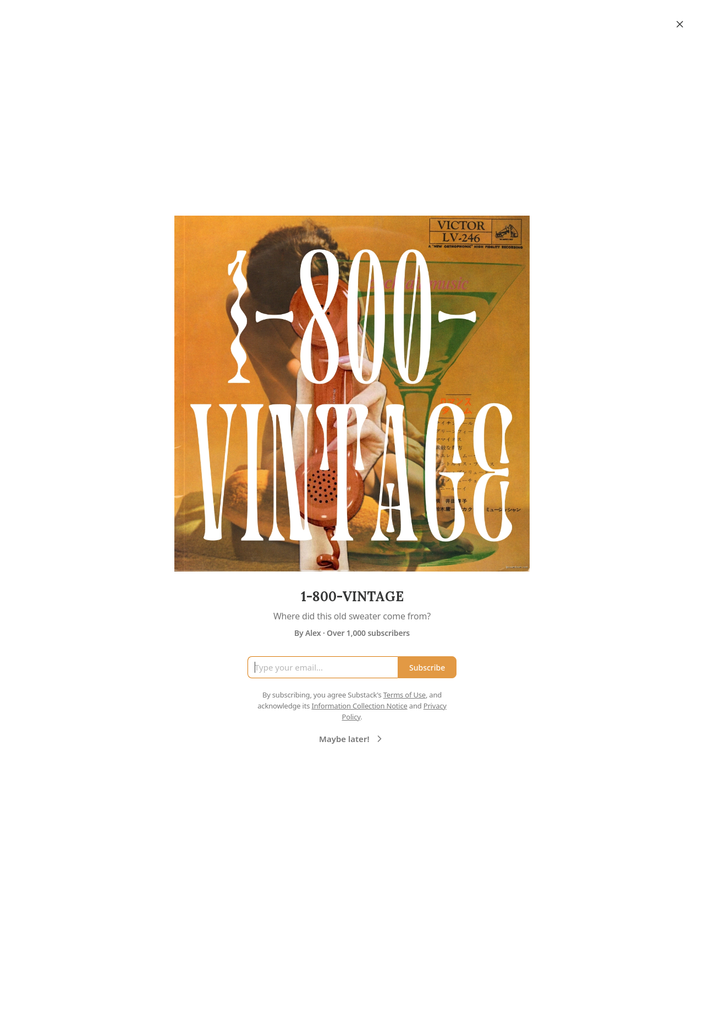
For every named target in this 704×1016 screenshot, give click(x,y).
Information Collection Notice (359, 706)
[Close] (680, 24)
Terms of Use (404, 695)
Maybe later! (352, 738)
